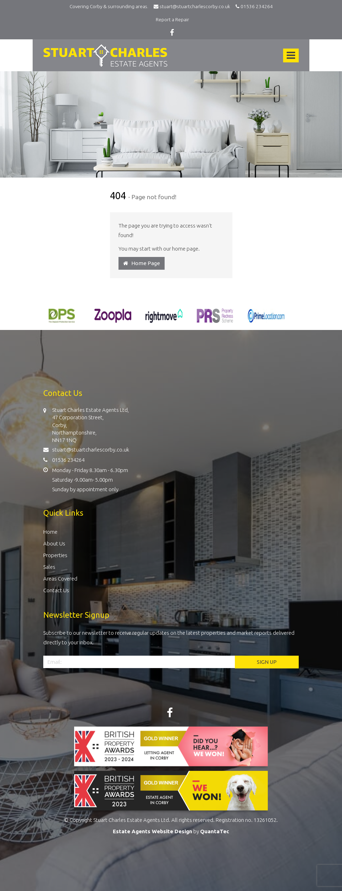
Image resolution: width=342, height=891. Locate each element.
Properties (55, 555)
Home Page (141, 263)
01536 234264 (253, 6)
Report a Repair (172, 19)
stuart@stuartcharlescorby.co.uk (193, 6)
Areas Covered (60, 579)
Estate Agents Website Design (152, 831)
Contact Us (56, 590)
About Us (54, 543)
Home (50, 532)
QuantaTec (214, 831)
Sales (49, 567)
